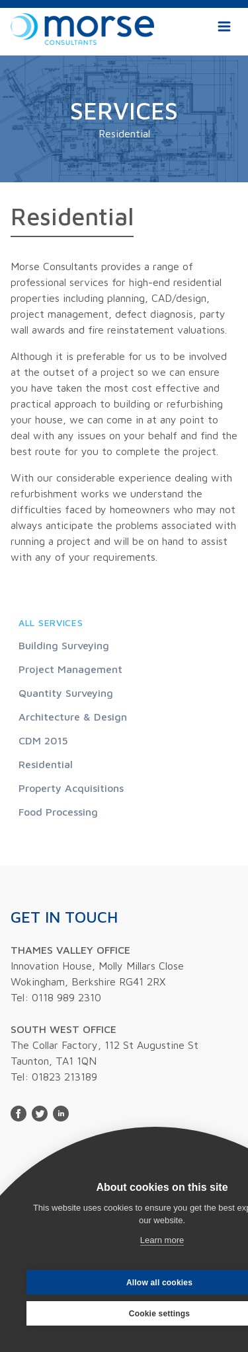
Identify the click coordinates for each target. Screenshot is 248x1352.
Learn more (162, 1240)
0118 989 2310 (66, 997)
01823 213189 (64, 1077)
